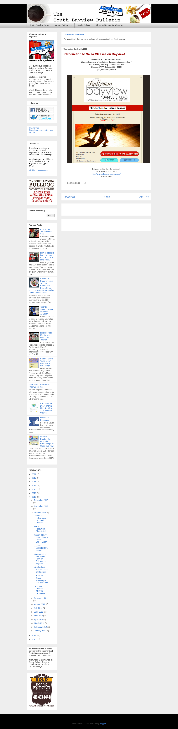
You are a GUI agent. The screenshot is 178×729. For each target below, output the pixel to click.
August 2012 (40, 604)
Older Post (144, 197)
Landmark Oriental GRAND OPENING (39, 590)
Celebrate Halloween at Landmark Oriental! (40, 519)
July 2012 (38, 608)
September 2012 (41, 598)
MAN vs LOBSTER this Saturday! (41, 548)
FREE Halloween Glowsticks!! (40, 528)
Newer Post (69, 197)
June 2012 (39, 612)
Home (107, 197)
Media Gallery (83, 25)
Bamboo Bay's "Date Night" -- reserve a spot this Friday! (46, 362)
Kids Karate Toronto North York (46, 231)
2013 (34, 493)
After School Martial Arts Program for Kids (39, 385)
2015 (34, 485)
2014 (34, 489)
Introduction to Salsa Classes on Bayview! (94, 54)
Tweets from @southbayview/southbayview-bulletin (41, 130)
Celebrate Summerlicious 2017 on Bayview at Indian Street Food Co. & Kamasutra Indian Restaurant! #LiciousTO (41, 286)
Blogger (103, 723)
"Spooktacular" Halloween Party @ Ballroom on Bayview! (40, 559)
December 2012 (41, 500)
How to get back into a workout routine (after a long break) (47, 256)
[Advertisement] (96, 208)
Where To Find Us (63, 25)
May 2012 (38, 616)
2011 (34, 635)
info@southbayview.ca (38, 170)
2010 (34, 639)
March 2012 (39, 623)
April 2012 (38, 619)
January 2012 (40, 631)
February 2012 (40, 627)
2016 (34, 482)
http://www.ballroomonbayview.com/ (106, 174)
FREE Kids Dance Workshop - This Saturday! (41, 579)
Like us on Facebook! (74, 34)
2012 (34, 497)
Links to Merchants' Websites (109, 25)
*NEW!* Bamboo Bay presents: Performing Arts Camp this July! (47, 441)
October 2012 (40, 512)
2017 (34, 478)
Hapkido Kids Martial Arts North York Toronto (46, 336)
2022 (34, 474)
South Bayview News (39, 25)
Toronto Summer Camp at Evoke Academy (46, 310)
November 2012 (41, 506)
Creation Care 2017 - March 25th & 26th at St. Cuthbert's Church (46, 408)
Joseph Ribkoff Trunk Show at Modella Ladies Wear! (41, 538)
